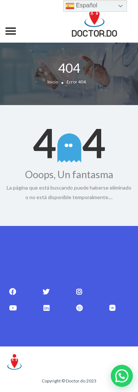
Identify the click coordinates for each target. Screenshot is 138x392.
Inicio (52, 82)
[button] (122, 376)
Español (81, 5)
